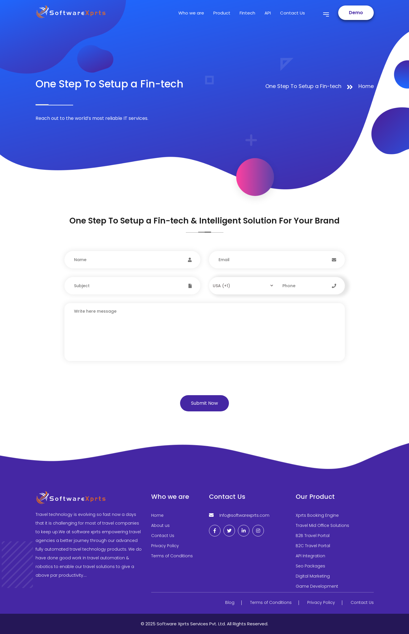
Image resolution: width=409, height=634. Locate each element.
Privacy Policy (165, 546)
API (267, 13)
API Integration (310, 556)
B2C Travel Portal (313, 546)
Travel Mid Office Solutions (322, 525)
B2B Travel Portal (313, 535)
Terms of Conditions (172, 556)
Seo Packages (310, 566)
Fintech (247, 13)
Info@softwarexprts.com (244, 515)
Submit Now (204, 403)
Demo (356, 12)
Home (366, 86)
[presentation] (104, 384)
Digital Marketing (313, 576)
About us (160, 525)
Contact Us (292, 13)
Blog (229, 602)
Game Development (317, 586)
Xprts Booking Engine (317, 515)
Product (221, 13)
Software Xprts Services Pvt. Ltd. (192, 624)
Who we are (191, 13)
